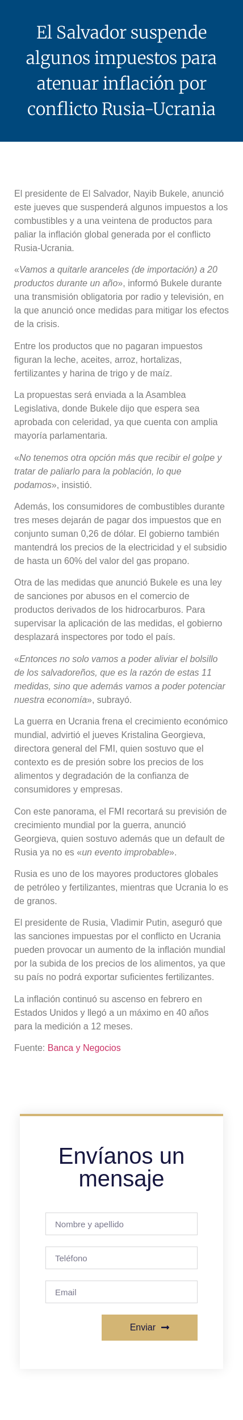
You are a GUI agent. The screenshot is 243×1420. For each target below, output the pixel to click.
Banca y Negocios (84, 1048)
